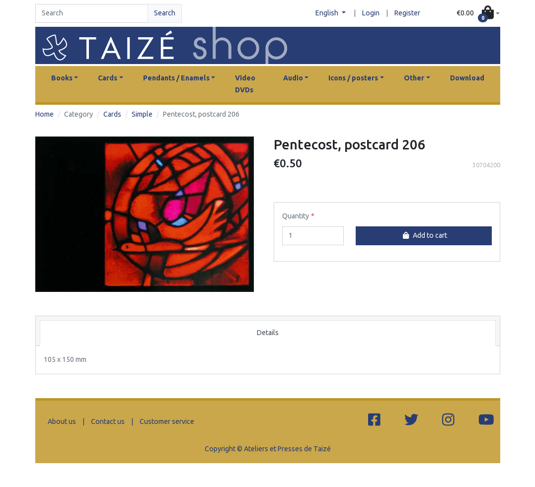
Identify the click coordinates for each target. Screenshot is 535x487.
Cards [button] (107, 78)
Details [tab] (268, 333)
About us (62, 421)
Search (164, 13)
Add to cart (423, 235)
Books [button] (62, 78)
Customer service (167, 421)
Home (44, 114)
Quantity (295, 216)
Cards (112, 114)
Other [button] (414, 78)
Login (371, 13)
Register (407, 13)
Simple (142, 114)
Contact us (108, 421)
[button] (478, 13)
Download (467, 78)
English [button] (327, 13)
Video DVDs (245, 84)
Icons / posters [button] (353, 78)
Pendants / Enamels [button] (176, 78)
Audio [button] (293, 78)
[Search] (92, 13)
